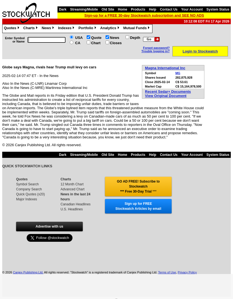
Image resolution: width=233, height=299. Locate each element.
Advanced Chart (72, 189)
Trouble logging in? (155, 51)
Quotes (12, 29)
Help (152, 9)
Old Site (108, 9)
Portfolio (87, 29)
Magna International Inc (165, 68)
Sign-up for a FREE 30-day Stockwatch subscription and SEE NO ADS (144, 15)
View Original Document (165, 96)
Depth (135, 38)
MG (177, 73)
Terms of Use (167, 272)
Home (122, 9)
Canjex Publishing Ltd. (28, 272)
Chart (96, 43)
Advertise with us (49, 226)
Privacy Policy (187, 272)
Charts (31, 29)
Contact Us (168, 9)
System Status (217, 9)
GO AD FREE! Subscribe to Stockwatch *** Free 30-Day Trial (138, 186)
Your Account (192, 9)
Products (138, 9)
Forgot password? (156, 47)
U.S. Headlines (72, 209)
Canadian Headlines (76, 204)
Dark (62, 9)
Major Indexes (26, 199)
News (48, 29)
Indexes (67, 29)
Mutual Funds (137, 29)
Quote (96, 38)
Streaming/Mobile (84, 9)
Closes (116, 43)
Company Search (29, 189)
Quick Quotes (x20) (30, 194)
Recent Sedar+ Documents (168, 91)
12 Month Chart (72, 184)
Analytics (110, 29)
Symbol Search (27, 184)
